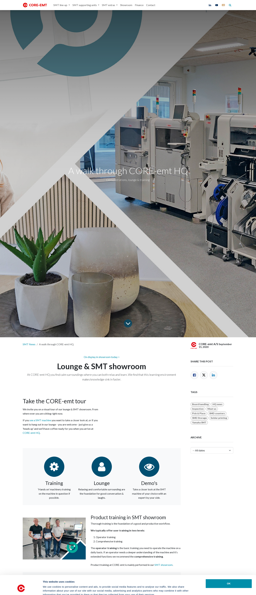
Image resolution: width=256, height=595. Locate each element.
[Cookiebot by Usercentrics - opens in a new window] (21, 588)
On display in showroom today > (102, 356)
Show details (171, 588)
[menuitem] (61, 5)
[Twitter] (204, 375)
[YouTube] (216, 5)
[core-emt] (223, 5)
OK (229, 566)
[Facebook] (194, 375)
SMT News (29, 344)
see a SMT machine (40, 420)
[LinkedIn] (210, 5)
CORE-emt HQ (31, 432)
